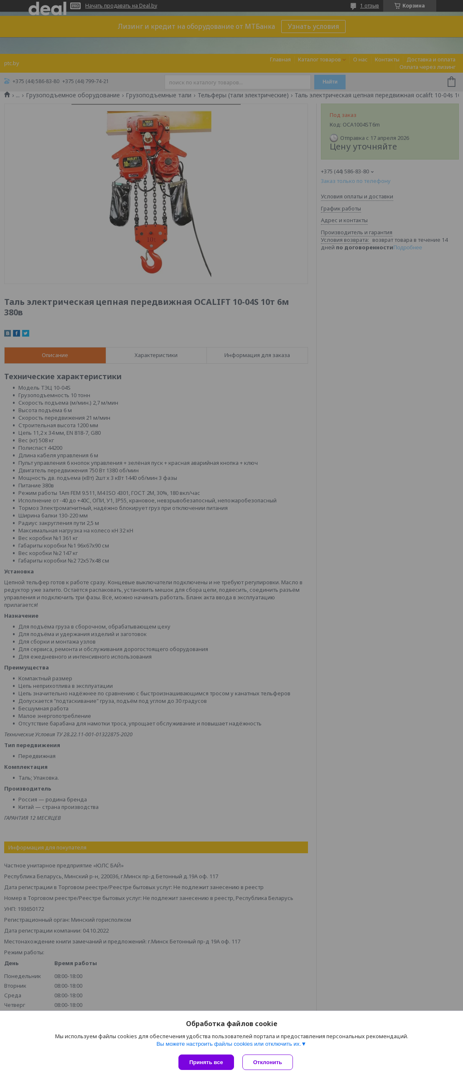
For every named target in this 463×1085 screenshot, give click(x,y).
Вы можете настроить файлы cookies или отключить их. (228, 1044)
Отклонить (267, 1062)
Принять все (206, 1062)
